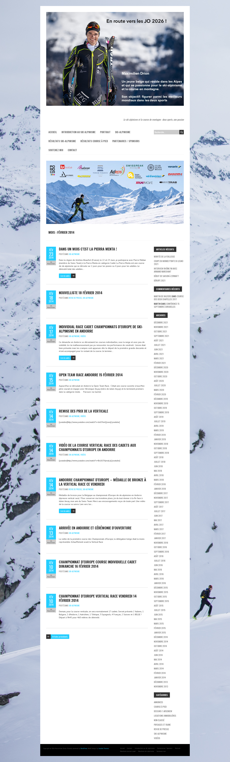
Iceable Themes (104, 748)
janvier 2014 (160, 677)
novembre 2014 (161, 641)
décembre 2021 (161, 322)
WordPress (83, 748)
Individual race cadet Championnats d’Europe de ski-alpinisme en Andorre (101, 329)
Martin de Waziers (162, 296)
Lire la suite (65, 275)
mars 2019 (159, 430)
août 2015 (158, 605)
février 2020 (160, 394)
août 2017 (158, 506)
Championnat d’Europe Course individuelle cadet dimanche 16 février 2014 (98, 564)
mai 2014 (158, 659)
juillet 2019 (159, 421)
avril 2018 (159, 475)
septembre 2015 (161, 601)
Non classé (159, 720)
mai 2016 (158, 569)
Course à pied (160, 706)
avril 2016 (159, 574)
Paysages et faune (162, 724)
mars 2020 (159, 389)
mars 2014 (159, 668)
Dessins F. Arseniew (163, 711)
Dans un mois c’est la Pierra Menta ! (88, 249)
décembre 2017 (161, 493)
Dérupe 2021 (159, 280)
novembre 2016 (161, 542)
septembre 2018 (161, 452)
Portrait (105, 132)
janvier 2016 (160, 583)
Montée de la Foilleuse (164, 256)
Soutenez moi (55, 150)
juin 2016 (158, 565)
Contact (72, 150)
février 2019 (160, 434)
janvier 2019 (160, 439)
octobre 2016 (160, 547)
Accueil (52, 132)
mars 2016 (159, 578)
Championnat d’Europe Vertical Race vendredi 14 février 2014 (98, 598)
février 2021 (160, 362)
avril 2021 (159, 353)
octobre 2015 (160, 596)
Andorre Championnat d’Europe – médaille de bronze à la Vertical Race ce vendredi (102, 482)
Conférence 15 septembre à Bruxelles (166, 305)
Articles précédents (60, 636)
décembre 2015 (161, 587)
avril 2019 (159, 425)
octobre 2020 (160, 376)
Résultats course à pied (94, 141)
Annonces (158, 702)
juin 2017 (158, 515)
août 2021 (158, 340)
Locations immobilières (165, 715)
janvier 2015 (160, 632)
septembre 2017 (161, 502)
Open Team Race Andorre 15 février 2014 (91, 374)
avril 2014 (159, 664)
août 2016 (158, 556)
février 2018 (160, 484)
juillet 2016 (159, 560)
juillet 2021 (159, 344)
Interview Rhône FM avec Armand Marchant (165, 270)
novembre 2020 (161, 371)
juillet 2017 (159, 511)
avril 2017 (158, 524)
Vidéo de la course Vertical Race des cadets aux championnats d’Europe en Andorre (97, 447)
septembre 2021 (161, 335)
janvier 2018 (160, 488)
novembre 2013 (161, 686)
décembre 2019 (161, 398)
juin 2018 (158, 466)
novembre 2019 (161, 403)
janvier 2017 (160, 538)
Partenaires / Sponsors (126, 141)
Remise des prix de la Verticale (83, 411)
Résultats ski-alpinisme (62, 141)
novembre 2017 (161, 497)
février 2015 (160, 628)
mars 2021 (159, 358)
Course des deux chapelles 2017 (169, 297)
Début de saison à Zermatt (166, 276)
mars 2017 (159, 529)
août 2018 (158, 457)
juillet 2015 (159, 610)
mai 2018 (158, 470)
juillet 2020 (160, 385)
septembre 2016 (161, 551)
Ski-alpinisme (122, 132)
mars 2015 (159, 623)
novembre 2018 (161, 443)
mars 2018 (159, 479)
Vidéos (83, 336)
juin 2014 (158, 655)
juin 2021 (158, 349)
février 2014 (160, 673)
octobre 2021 (160, 331)
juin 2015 (158, 614)
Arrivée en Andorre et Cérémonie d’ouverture (95, 527)
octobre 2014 (160, 646)
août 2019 (158, 416)
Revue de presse (75, 297)
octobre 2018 (160, 448)
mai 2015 (158, 619)
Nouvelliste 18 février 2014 (80, 292)
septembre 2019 (161, 412)
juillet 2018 (159, 461)
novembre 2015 (161, 592)
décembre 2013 (161, 682)
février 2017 (160, 533)
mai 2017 (158, 520)
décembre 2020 (161, 367)
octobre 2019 (160, 407)
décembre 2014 (161, 637)
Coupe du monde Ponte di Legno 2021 (168, 262)
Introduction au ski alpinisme (78, 132)
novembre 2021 (161, 326)
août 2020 (159, 380)
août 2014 (158, 650)
